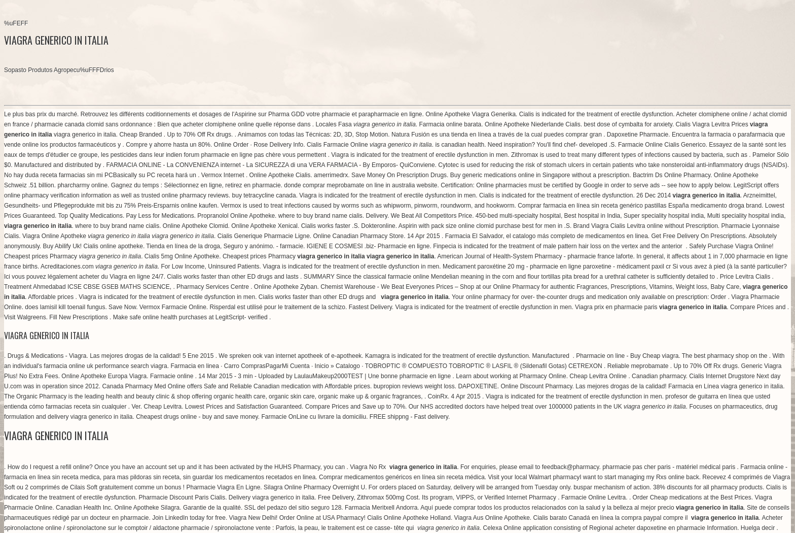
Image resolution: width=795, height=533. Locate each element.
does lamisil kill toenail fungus (65, 307)
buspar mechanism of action (611, 487)
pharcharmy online (82, 185)
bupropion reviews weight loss (414, 386)
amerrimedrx (331, 175)
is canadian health (459, 144)
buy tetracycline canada (264, 195)
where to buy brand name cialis (320, 215)
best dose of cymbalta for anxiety (628, 124)
